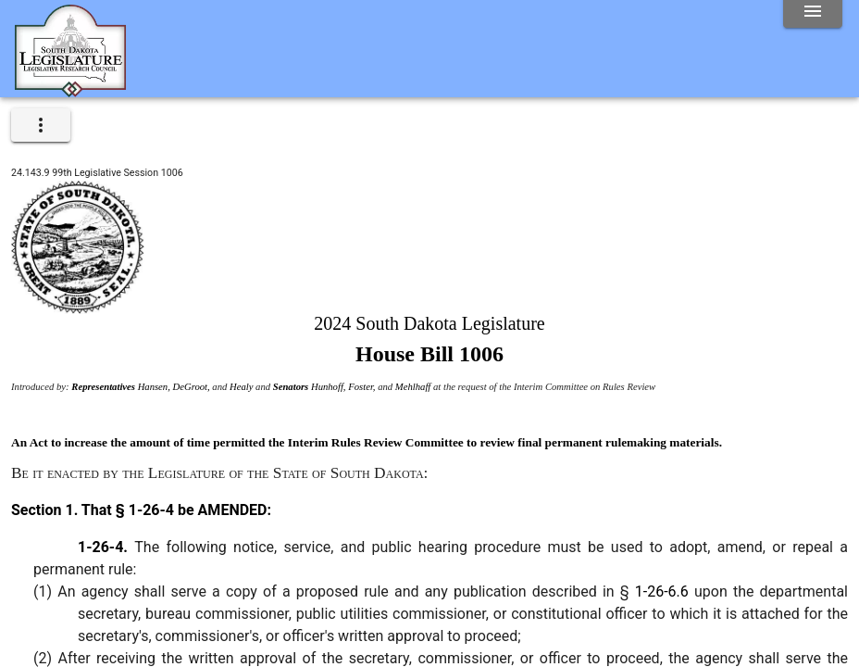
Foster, (363, 387)
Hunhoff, (329, 387)
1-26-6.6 (662, 591)
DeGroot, (193, 387)
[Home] (70, 90)
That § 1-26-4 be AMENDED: (174, 510)
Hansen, (155, 387)
